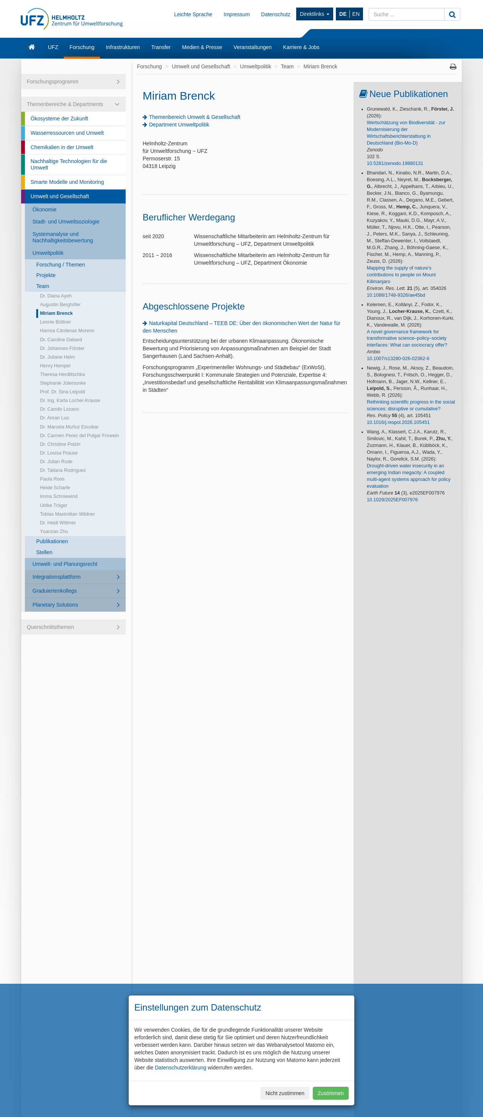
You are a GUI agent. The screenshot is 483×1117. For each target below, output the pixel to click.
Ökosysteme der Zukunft (59, 119)
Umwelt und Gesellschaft (60, 196)
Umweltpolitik (47, 253)
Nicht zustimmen (284, 1093)
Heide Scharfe (55, 487)
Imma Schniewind (58, 496)
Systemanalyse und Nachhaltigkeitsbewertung (62, 237)
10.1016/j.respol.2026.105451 (398, 422)
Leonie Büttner (55, 322)
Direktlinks (314, 14)
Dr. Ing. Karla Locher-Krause (70, 400)
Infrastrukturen (123, 47)
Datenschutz (276, 14)
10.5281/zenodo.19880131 (395, 163)
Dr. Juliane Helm (57, 357)
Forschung (81, 47)
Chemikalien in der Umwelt (62, 147)
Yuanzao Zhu (54, 531)
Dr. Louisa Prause (59, 453)
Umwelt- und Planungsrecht (64, 564)
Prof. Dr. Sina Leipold (62, 391)
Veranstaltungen (253, 47)
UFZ (53, 47)
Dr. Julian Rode (56, 461)
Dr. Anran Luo (54, 418)
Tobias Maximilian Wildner (67, 514)
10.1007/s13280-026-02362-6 (398, 358)
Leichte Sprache (193, 14)
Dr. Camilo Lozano (59, 409)
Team (42, 286)
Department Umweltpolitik (179, 125)
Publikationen (52, 541)
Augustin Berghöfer (60, 304)
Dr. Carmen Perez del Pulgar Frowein (79, 435)
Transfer (161, 47)
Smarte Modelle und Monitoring (67, 182)
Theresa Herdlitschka (62, 374)
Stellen (44, 552)
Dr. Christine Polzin (60, 444)
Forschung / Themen (60, 265)
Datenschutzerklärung (180, 1068)
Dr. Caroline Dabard (61, 339)
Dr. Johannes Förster (62, 348)
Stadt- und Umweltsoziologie (65, 222)
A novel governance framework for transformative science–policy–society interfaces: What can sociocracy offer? (407, 338)
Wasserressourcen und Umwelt (67, 133)
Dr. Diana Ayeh (56, 296)
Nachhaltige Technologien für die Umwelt (69, 164)
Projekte (45, 275)
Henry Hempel (55, 365)
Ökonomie (44, 209)
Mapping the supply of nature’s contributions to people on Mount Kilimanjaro (401, 274)
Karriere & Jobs (301, 47)
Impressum (237, 14)
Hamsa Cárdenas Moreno (67, 330)
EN (356, 14)
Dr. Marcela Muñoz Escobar (69, 427)
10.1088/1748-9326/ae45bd (396, 295)
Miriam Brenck (56, 313)
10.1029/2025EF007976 (392, 499)
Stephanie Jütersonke (63, 383)
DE (342, 14)
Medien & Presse (202, 47)
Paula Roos (52, 479)
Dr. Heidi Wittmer (58, 522)
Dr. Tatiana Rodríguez (63, 470)
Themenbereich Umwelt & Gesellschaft (194, 117)
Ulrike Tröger (53, 505)
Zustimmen (331, 1093)
